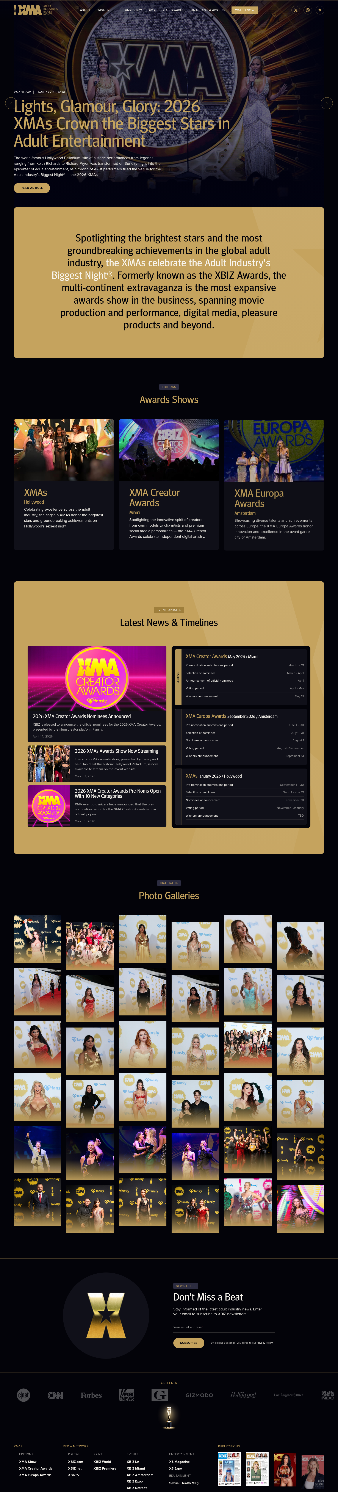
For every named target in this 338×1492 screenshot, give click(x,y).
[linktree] (320, 10)
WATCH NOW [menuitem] (244, 10)
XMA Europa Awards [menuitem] (208, 10)
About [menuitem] (85, 10)
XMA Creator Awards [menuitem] (166, 10)
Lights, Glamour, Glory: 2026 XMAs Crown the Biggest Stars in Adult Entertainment (122, 125)
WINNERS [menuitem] (104, 10)
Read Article (32, 188)
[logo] (36, 10)
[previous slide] (11, 103)
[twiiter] (295, 10)
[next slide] (327, 103)
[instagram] (308, 10)
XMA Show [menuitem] (133, 10)
